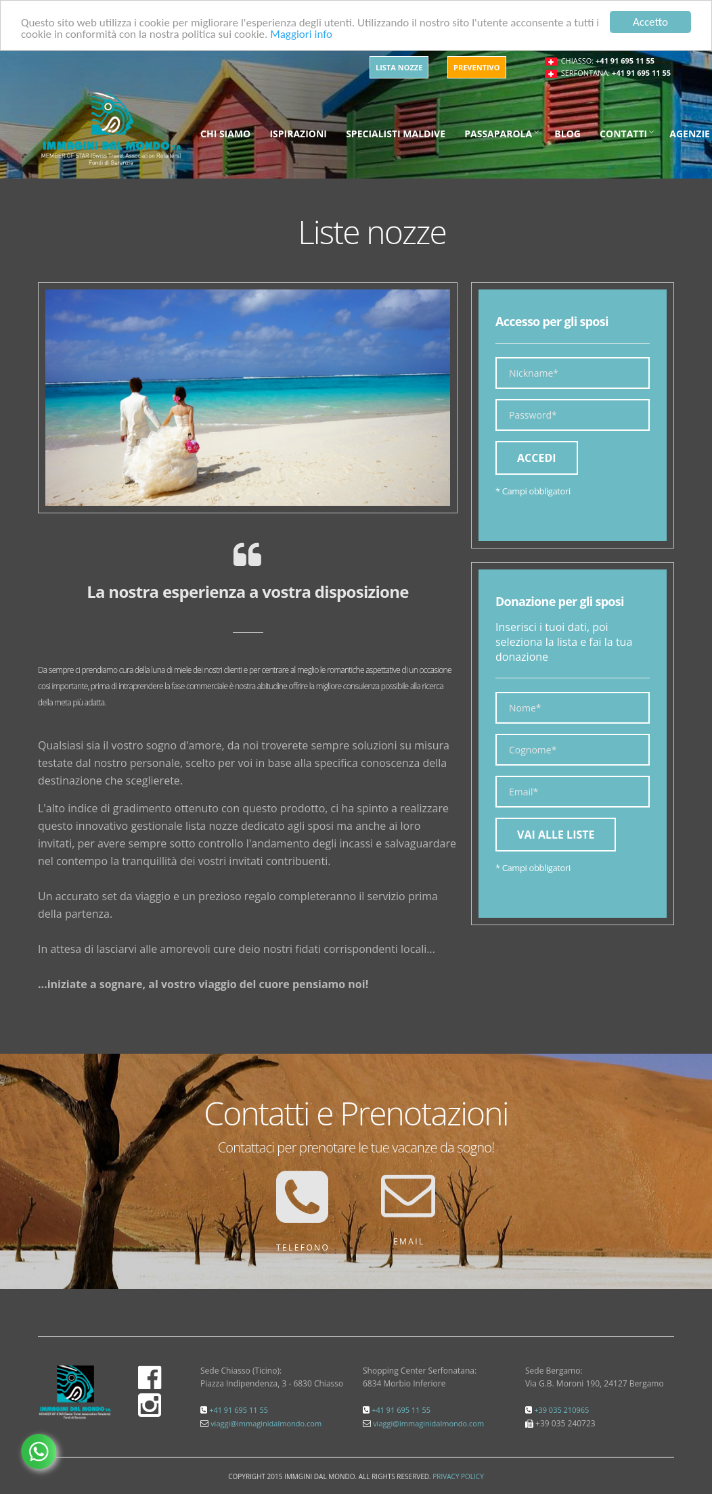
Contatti (623, 133)
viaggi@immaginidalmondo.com (265, 1423)
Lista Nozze (399, 67)
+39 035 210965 (561, 1410)
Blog (567, 133)
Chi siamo (225, 133)
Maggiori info (301, 33)
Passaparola (498, 133)
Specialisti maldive (395, 133)
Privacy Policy (457, 1476)
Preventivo (476, 67)
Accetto (650, 22)
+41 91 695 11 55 (625, 60)
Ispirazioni (298, 133)
